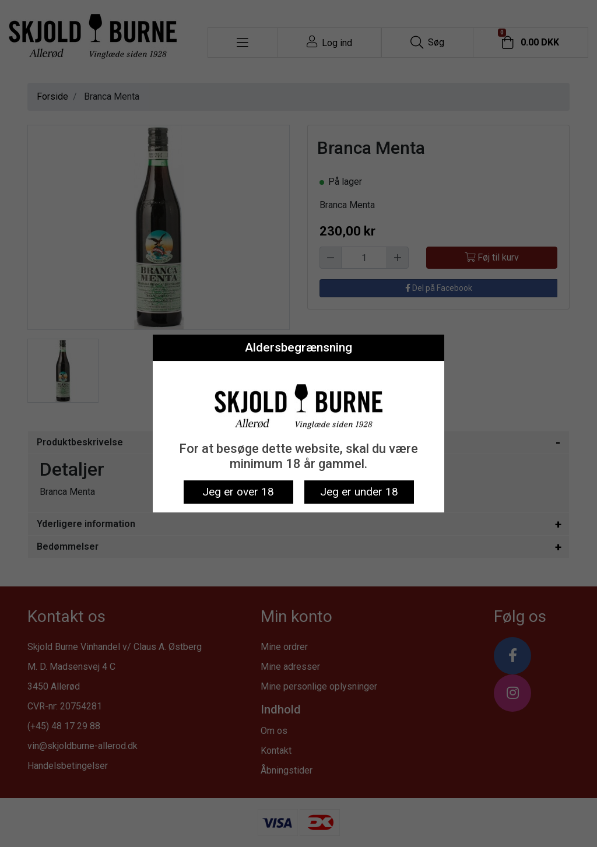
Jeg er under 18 (359, 491)
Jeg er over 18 (238, 491)
